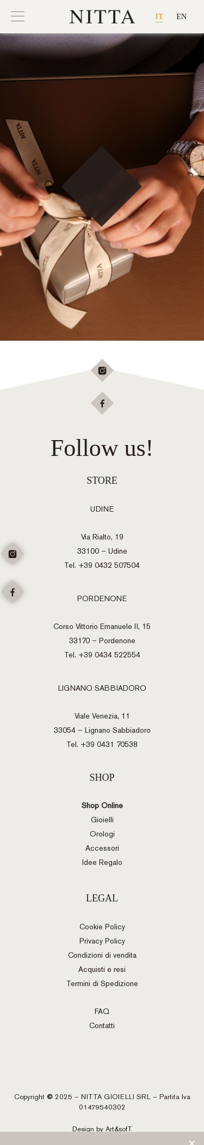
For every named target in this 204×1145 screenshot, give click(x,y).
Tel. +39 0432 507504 (102, 565)
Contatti (102, 1025)
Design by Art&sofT (102, 1129)
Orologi (102, 834)
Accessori (102, 848)
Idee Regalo (102, 862)
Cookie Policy (102, 927)
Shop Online (102, 805)
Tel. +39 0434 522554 (102, 655)
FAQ (102, 1011)
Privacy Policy (102, 941)
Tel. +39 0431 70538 (102, 744)
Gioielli (102, 819)
